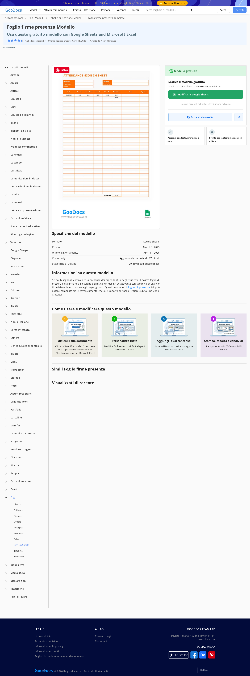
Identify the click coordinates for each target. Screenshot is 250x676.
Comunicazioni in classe (24, 178)
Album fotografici (21, 393)
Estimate (18, 510)
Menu (13, 361)
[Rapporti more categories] (6, 473)
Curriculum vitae (20, 481)
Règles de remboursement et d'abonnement (60, 656)
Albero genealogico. (22, 234)
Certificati (16, 170)
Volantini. (16, 242)
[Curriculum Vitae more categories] (6, 218)
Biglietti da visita (20, 130)
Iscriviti (239, 10)
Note (13, 385)
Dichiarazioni (18, 580)
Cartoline (16, 417)
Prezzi (135, 10)
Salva (62, 70)
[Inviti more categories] (6, 282)
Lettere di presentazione (25, 210)
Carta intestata (20, 330)
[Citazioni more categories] (6, 457)
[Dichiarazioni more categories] (6, 581)
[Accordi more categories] (6, 83)
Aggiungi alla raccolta (200, 117)
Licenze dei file (43, 636)
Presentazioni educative (25, 226)
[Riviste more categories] (6, 306)
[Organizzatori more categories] (6, 402)
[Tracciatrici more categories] (6, 589)
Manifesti (16, 425)
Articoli (14, 90)
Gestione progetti (21, 449)
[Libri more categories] (6, 107)
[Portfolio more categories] (6, 410)
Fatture (15, 290)
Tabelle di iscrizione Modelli (66, 18)
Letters (14, 337)
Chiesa (77, 10)
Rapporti (15, 473)
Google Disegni (19, 250)
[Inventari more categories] (6, 274)
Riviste (14, 306)
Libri (13, 106)
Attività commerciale (56, 10)
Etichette (16, 314)
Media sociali (18, 573)
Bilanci (14, 122)
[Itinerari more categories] (6, 298)
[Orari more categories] (6, 489)
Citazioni (15, 457)
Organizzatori (19, 401)
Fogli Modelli (36, 18)
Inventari (15, 274)
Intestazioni (17, 266)
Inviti (13, 282)
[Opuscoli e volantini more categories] (6, 115)
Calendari (16, 154)
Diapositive (17, 565)
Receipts (18, 527)
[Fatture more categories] (6, 290)
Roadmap (19, 533)
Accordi (14, 83)
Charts (17, 504)
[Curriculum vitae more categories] (6, 481)
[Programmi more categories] (6, 441)
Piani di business (20, 138)
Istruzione (90, 10)
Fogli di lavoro (18, 596)
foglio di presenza (139, 287)
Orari (13, 489)
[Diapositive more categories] (6, 565)
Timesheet (19, 556)
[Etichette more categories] (6, 314)
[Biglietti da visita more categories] (6, 131)
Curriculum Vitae (20, 218)
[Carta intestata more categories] (6, 330)
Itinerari (15, 298)
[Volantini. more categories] (6, 242)
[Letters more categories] (6, 338)
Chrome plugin (103, 636)
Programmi (17, 441)
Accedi (223, 10)
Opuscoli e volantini (22, 114)
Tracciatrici (17, 588)
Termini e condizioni (47, 641)
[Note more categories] (6, 386)
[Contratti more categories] (6, 202)
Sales (16, 539)
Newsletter (17, 369)
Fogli (13, 497)
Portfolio (15, 409)
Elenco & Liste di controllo (26, 345)
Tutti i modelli (16, 67)
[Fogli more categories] (6, 497)
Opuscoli (15, 98)
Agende (14, 75)
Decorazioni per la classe (25, 186)
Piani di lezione (19, 322)
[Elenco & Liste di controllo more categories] (6, 346)
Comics (14, 194)
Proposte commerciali (23, 146)
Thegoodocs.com (13, 18)
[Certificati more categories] (6, 171)
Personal (106, 10)
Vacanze (121, 10)
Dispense (15, 258)
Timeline (18, 550)
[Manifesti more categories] (6, 425)
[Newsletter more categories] (6, 370)
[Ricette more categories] (6, 465)
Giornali (15, 377)
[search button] (191, 10)
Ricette (14, 465)
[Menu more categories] (6, 362)
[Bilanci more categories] (6, 123)
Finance (18, 516)
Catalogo (16, 162)
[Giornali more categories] (6, 378)
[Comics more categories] (6, 194)
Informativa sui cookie (47, 651)
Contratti (16, 202)
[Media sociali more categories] (6, 573)
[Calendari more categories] (6, 155)
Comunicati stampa (22, 433)
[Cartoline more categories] (6, 418)
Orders (17, 521)
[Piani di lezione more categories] (6, 322)
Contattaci (101, 641)
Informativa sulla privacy (49, 646)
